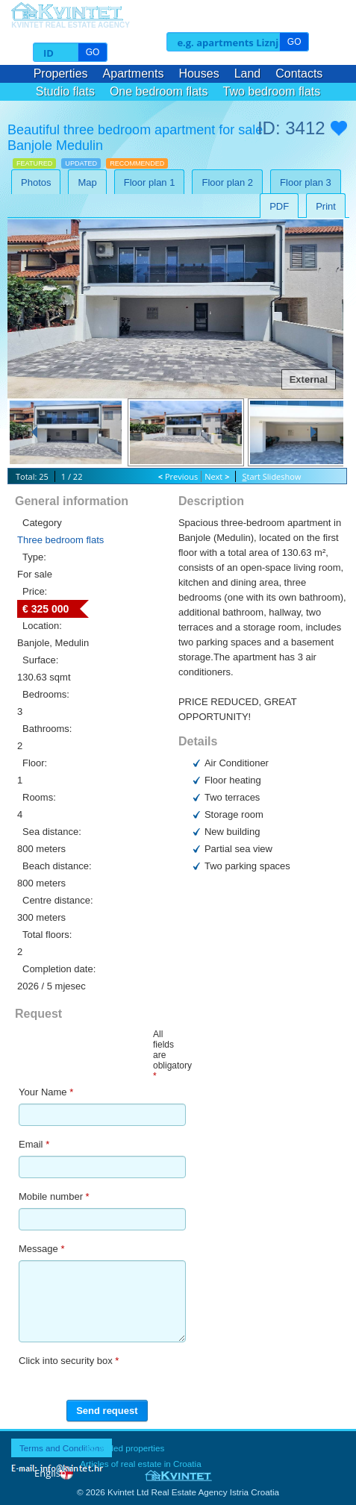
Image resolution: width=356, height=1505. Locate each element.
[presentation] (238, 1372)
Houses (198, 73)
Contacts (298, 73)
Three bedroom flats (60, 539)
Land (247, 73)
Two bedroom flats (272, 91)
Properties (61, 73)
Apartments (133, 73)
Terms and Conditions (61, 1448)
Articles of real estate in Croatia (140, 1463)
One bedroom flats (159, 91)
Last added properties (122, 1448)
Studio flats (65, 91)
